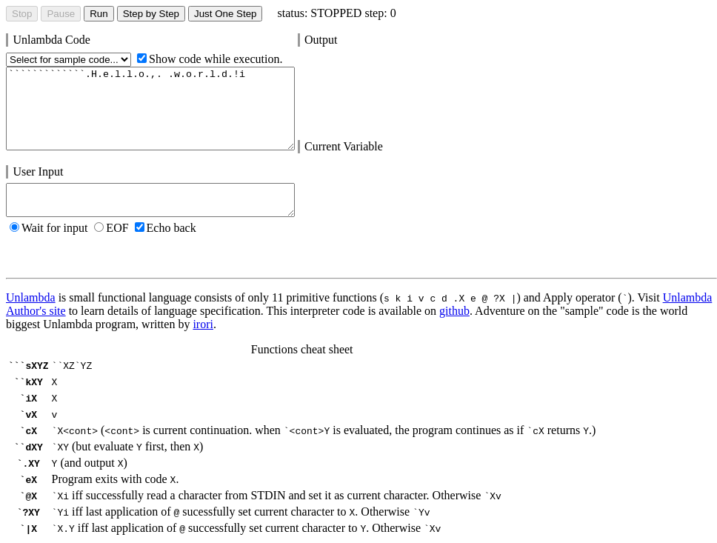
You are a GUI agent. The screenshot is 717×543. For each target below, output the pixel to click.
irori (203, 324)
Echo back (165, 227)
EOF (111, 227)
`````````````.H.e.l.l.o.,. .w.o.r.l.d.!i (150, 108)
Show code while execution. (209, 59)
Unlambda (31, 297)
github (454, 310)
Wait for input (48, 227)
